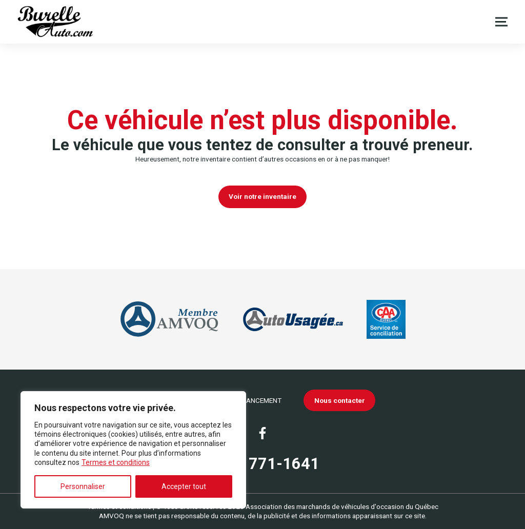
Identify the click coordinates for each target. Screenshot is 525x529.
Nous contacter (339, 400)
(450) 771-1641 (262, 464)
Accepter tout (183, 486)
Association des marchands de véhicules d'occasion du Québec (342, 506)
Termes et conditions (116, 462)
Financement (258, 400)
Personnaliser (82, 486)
